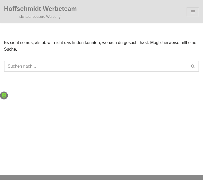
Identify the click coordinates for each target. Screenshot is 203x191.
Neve (74, 185)
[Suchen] (95, 66)
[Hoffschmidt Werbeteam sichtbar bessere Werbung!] (40, 12)
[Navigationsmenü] (193, 11)
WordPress (123, 185)
